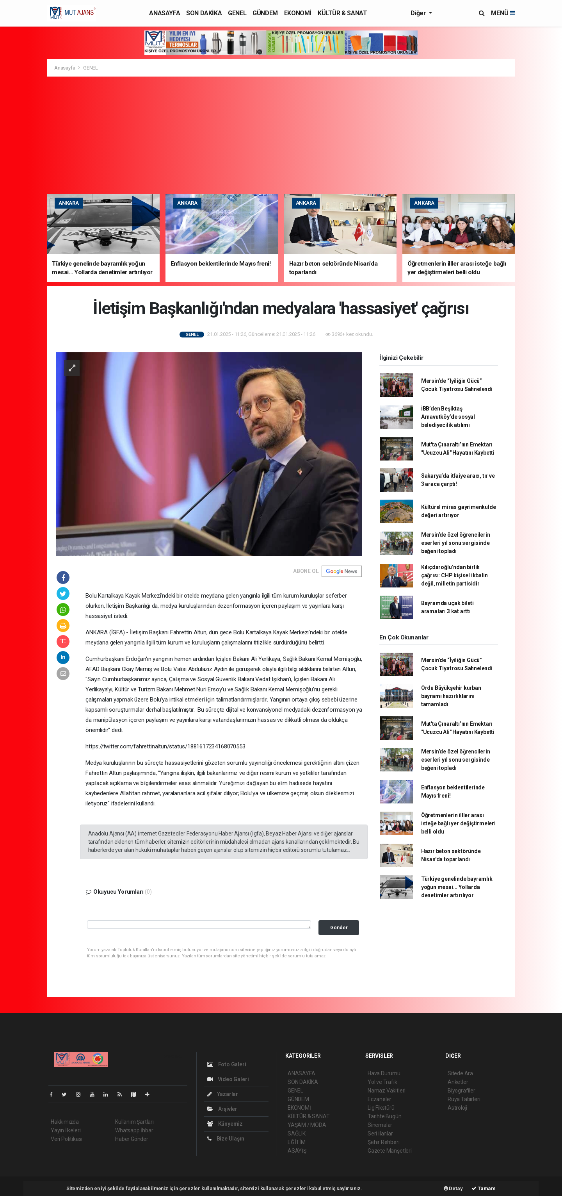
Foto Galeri (226, 1064)
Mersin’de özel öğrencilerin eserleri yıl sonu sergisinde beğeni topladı (455, 543)
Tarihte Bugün (385, 1116)
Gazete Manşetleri (390, 1151)
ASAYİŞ (297, 1151)
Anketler (458, 1082)
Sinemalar (380, 1125)
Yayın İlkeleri (65, 1130)
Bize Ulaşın (225, 1138)
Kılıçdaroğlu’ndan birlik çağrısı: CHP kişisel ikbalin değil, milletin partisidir (454, 575)
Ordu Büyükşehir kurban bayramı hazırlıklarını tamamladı (451, 696)
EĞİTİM (297, 1142)
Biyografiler (461, 1090)
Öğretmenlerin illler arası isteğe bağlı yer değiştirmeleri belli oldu (458, 823)
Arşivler (222, 1109)
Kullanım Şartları (134, 1122)
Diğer (419, 13)
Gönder (339, 927)
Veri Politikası (66, 1139)
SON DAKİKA (204, 13)
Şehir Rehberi (384, 1142)
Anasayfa (65, 68)
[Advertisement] (281, 135)
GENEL (237, 13)
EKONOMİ (297, 13)
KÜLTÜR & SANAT (342, 13)
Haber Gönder (131, 1139)
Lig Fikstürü (381, 1108)
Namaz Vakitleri (386, 1090)
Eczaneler (379, 1099)
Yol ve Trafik (382, 1082)
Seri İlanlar (380, 1133)
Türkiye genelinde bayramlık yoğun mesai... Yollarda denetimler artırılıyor (457, 887)
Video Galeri (228, 1079)
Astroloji (457, 1108)
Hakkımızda (65, 1122)
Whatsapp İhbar (134, 1130)
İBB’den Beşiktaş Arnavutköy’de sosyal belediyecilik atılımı (448, 416)
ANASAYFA (164, 13)
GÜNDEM (265, 13)
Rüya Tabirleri (464, 1099)
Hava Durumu (384, 1073)
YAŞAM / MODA (307, 1125)
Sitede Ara (460, 1073)
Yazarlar (222, 1094)
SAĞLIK (297, 1133)
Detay (453, 1188)
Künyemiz (225, 1124)
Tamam (483, 1188)
